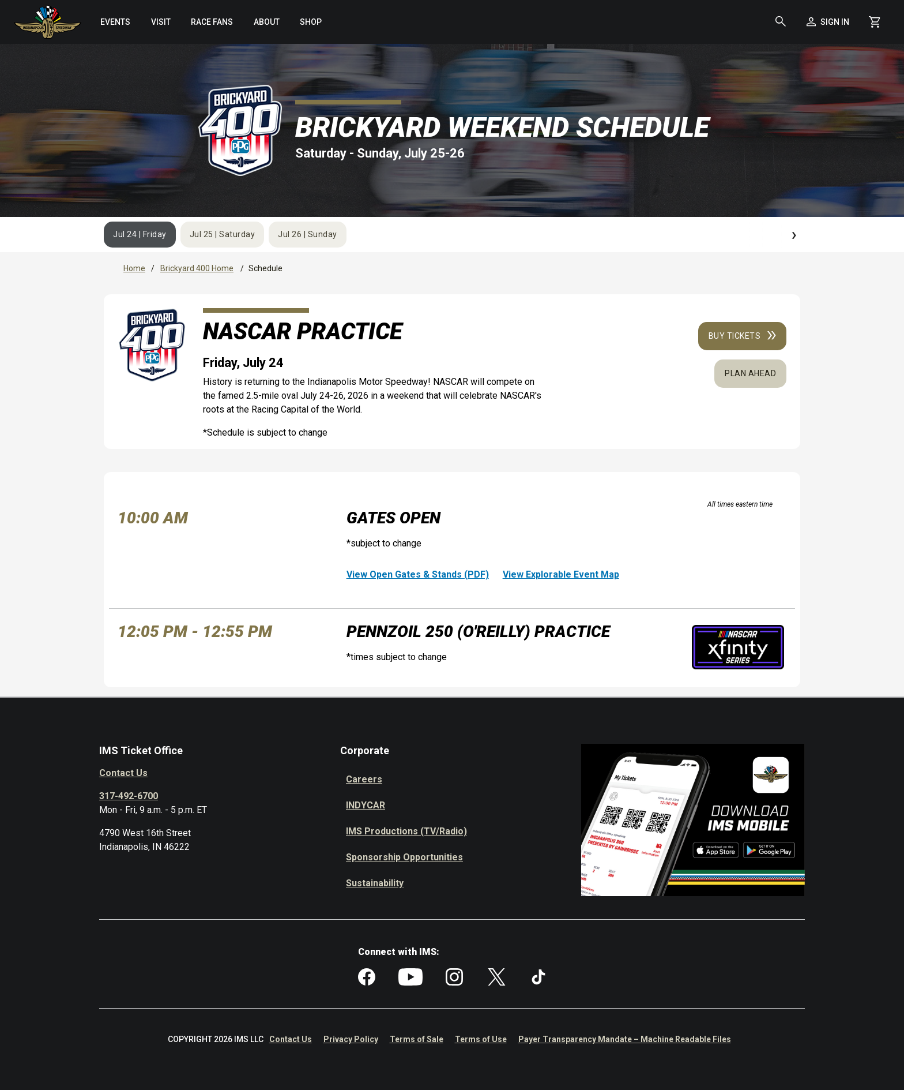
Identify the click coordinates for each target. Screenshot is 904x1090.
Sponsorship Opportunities (404, 857)
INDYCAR (365, 805)
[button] (780, 22)
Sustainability (375, 883)
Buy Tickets (742, 335)
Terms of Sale (416, 1039)
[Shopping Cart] (874, 22)
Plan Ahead (750, 373)
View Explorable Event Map (561, 574)
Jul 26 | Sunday (307, 234)
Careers (364, 779)
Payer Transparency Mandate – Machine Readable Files (624, 1039)
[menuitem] (116, 22)
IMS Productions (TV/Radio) (406, 831)
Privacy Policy (350, 1039)
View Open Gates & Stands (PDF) (417, 574)
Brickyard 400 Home (196, 268)
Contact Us (123, 772)
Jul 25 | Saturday (222, 234)
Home (134, 268)
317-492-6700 (128, 796)
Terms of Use (481, 1039)
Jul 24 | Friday (140, 234)
